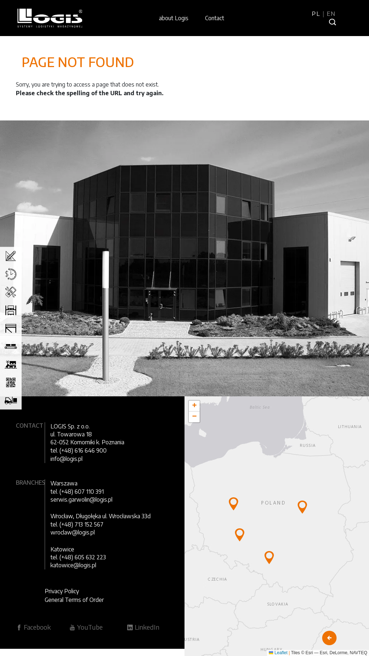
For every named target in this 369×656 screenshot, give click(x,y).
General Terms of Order (74, 599)
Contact (214, 18)
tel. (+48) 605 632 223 (78, 557)
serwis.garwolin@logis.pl (81, 499)
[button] (233, 503)
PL (317, 13)
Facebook (33, 627)
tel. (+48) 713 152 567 (76, 524)
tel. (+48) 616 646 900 (78, 450)
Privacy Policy (62, 591)
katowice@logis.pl (73, 565)
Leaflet (278, 652)
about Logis (173, 18)
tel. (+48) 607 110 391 (77, 491)
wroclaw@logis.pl (72, 532)
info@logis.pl (66, 458)
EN (331, 13)
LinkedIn (143, 627)
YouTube (86, 627)
